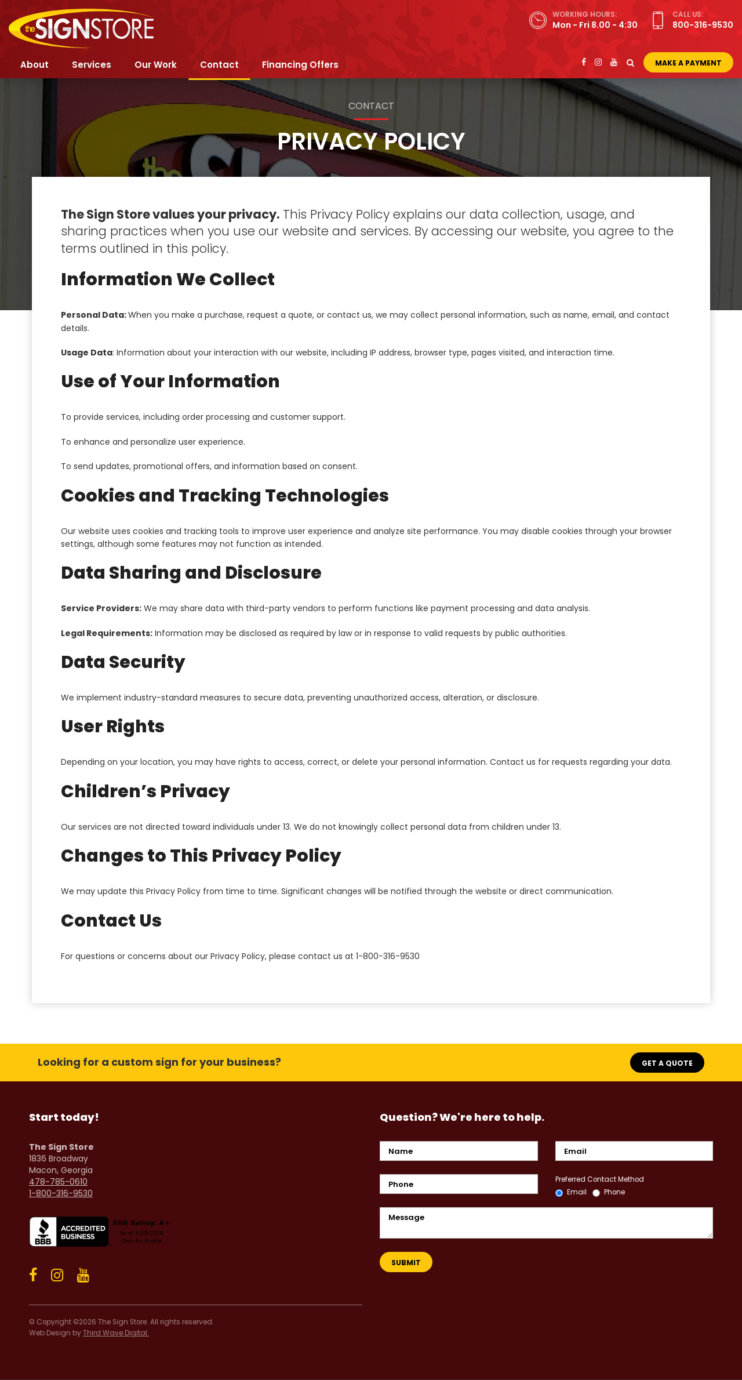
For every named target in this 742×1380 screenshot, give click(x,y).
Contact (219, 65)
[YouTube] (613, 62)
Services (91, 65)
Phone (608, 1192)
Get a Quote (667, 1063)
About (34, 65)
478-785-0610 (58, 1181)
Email (571, 1192)
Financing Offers (300, 65)
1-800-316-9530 (61, 1193)
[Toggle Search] (630, 62)
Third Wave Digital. (116, 1333)
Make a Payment (688, 63)
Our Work (155, 65)
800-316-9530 (702, 25)
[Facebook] (583, 62)
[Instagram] (598, 62)
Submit (406, 1263)
